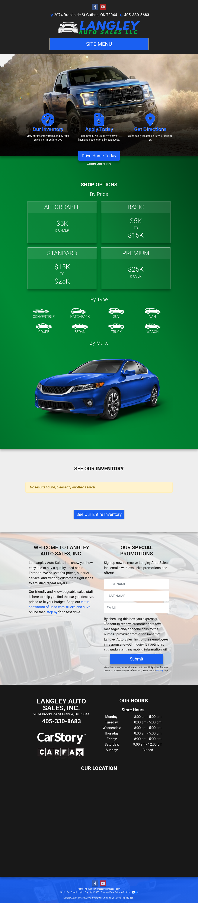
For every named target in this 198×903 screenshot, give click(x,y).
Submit (136, 659)
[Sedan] (80, 328)
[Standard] (62, 268)
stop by (51, 612)
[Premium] (135, 268)
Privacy (159, 670)
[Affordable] (62, 222)
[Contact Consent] (105, 623)
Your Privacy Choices (124, 892)
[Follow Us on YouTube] (103, 7)
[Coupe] (44, 328)
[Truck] (116, 328)
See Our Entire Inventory (99, 514)
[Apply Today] (99, 129)
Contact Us (100, 889)
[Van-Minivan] (152, 313)
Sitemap (105, 892)
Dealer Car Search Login (71, 892)
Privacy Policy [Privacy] (114, 889)
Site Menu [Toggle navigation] (99, 44)
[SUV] (116, 313)
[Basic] (135, 222)
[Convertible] (44, 313)
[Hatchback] (80, 313)
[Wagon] (152, 328)
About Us (89, 889)
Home (80, 889)
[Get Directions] (150, 129)
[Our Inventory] (47, 129)
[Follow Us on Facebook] (95, 7)
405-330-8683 (136, 15)
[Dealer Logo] (99, 27)
